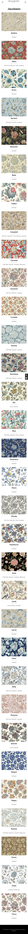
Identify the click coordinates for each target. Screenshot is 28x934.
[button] (3, 2)
